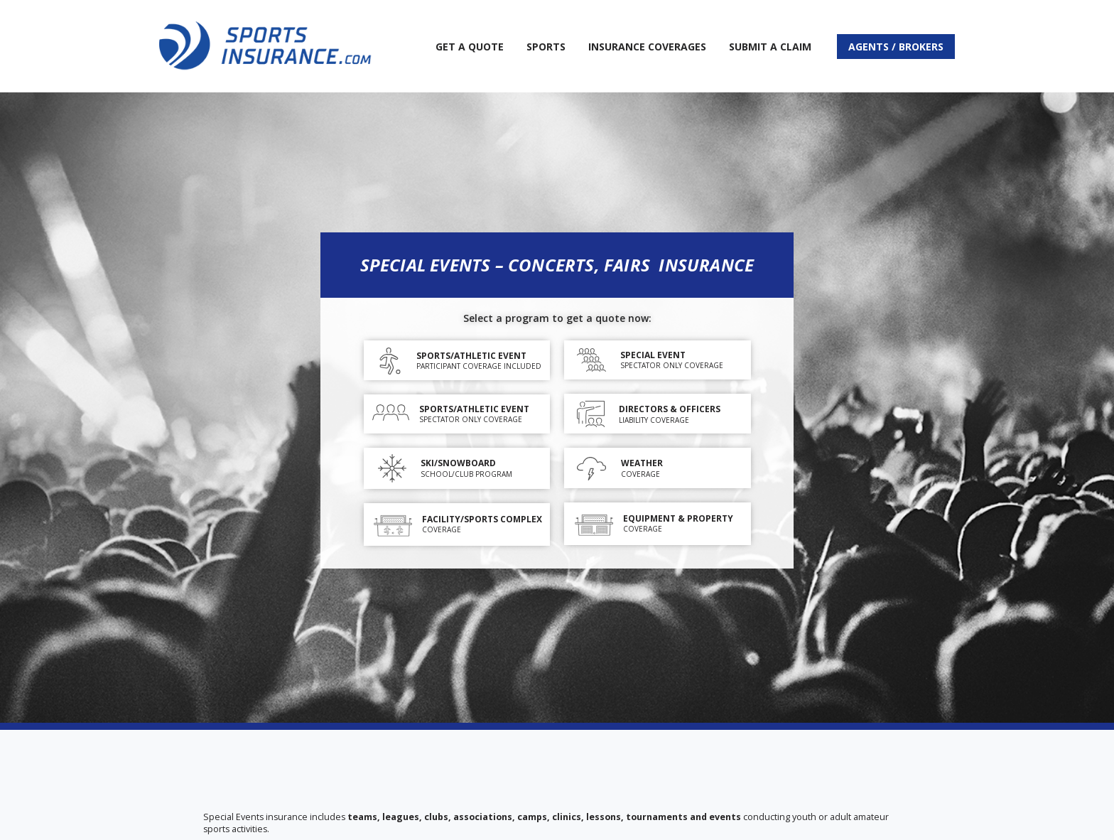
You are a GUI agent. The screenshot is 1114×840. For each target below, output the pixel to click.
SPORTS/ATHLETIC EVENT (474, 409)
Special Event (653, 355)
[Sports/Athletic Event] (390, 361)
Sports (546, 46)
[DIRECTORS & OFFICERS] (591, 415)
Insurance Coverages (647, 46)
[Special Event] (591, 360)
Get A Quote (470, 46)
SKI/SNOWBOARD (458, 463)
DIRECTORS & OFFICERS (669, 409)
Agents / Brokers (895, 46)
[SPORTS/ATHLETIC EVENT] (390, 414)
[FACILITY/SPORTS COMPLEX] (393, 524)
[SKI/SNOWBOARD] (392, 468)
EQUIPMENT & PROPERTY (678, 518)
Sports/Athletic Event (471, 356)
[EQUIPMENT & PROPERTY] (594, 523)
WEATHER (642, 463)
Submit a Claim (770, 46)
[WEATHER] (591, 468)
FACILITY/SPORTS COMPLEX (482, 519)
